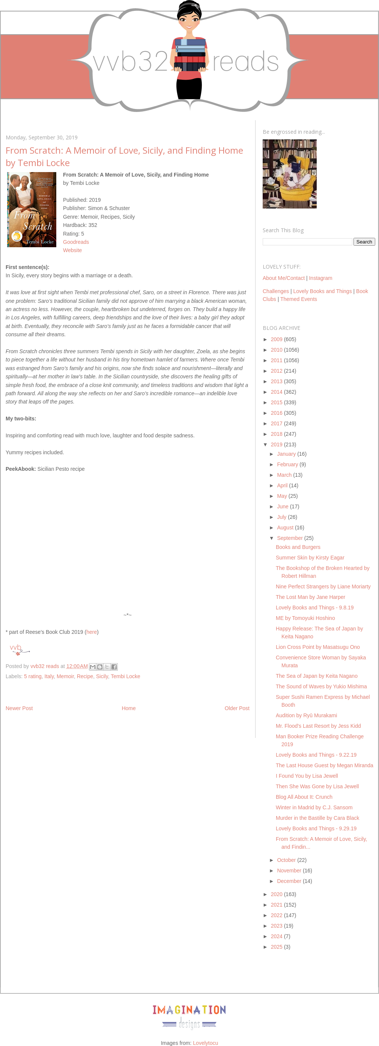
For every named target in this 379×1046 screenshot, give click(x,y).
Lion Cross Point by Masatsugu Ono (318, 647)
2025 (277, 947)
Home (128, 708)
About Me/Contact (284, 278)
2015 (277, 402)
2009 (277, 339)
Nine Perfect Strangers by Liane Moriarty (323, 586)
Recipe (85, 676)
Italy (49, 676)
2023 (277, 926)
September (290, 538)
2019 (277, 444)
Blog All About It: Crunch (304, 797)
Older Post (237, 708)
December (289, 881)
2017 (277, 423)
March (285, 475)
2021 (277, 905)
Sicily (102, 676)
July (282, 517)
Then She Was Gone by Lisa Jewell (317, 786)
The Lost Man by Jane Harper (310, 597)
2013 (277, 381)
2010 (277, 350)
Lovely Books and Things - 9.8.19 (315, 608)
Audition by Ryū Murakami (306, 715)
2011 (277, 360)
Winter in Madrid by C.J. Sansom (314, 807)
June (283, 506)
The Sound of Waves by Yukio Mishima (321, 686)
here (91, 632)
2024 (277, 936)
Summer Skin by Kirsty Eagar (310, 558)
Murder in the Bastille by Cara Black (317, 818)
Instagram (320, 278)
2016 (277, 413)
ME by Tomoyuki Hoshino (305, 618)
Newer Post (19, 708)
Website (72, 250)
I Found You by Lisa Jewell (307, 776)
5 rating (33, 676)
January (287, 454)
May (282, 496)
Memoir (65, 676)
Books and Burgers (298, 547)
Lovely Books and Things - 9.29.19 (316, 828)
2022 (277, 915)
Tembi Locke (125, 676)
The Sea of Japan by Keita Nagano (317, 676)
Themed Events (298, 299)
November (289, 871)
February (288, 464)
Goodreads (76, 242)
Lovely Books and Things (322, 291)
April (283, 485)
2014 (277, 392)
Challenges (276, 291)
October (287, 860)
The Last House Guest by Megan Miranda (324, 765)
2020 (277, 894)
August (286, 528)
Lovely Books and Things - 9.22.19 (316, 755)
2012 (277, 371)
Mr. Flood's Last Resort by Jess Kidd (318, 726)
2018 (277, 434)
